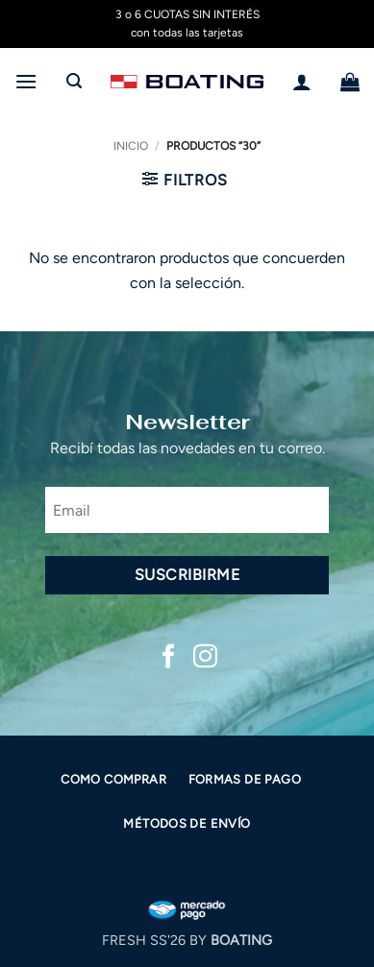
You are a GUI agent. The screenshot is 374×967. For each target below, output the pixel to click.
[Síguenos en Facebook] (169, 657)
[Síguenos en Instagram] (205, 657)
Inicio (130, 146)
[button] (25, 81)
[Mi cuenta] (302, 81)
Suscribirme (187, 575)
